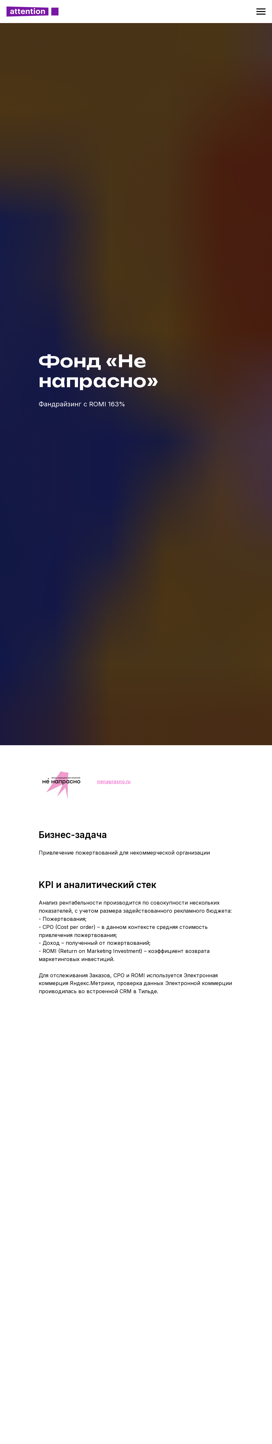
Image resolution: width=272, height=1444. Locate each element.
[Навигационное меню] (261, 11)
